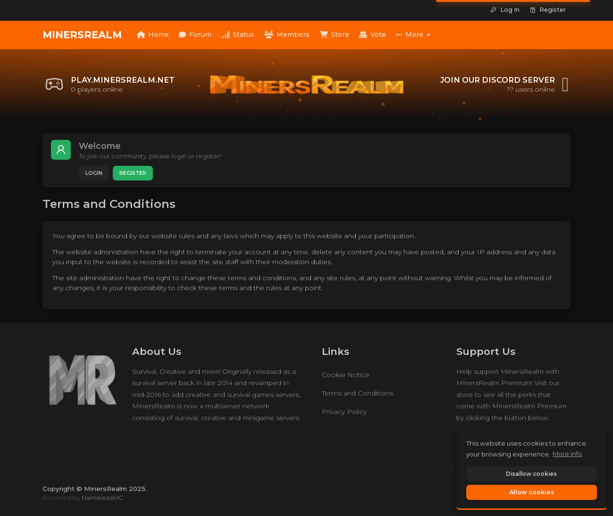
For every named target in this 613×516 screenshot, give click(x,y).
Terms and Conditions (357, 393)
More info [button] (567, 453)
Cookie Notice (345, 374)
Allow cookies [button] (531, 492)
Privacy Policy (344, 411)
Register (132, 173)
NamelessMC (102, 497)
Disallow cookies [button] (531, 473)
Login (93, 173)
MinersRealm (82, 35)
